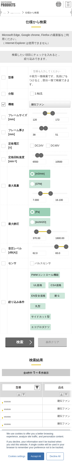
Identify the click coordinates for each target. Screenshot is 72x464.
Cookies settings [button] (16, 456)
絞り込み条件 (16, 302)
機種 (11, 104)
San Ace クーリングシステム (30, 12)
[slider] (45, 113)
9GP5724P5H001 (14, 416)
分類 (11, 93)
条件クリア (52, 342)
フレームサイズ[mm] (17, 117)
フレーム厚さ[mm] (16, 132)
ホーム (6, 12)
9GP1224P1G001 (14, 400)
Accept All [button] (36, 456)
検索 (19, 342)
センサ (12, 263)
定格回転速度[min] (16, 159)
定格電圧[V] (13, 145)
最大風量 (13, 185)
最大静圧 (13, 223)
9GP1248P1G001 (14, 408)
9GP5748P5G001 (14, 423)
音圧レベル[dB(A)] (15, 250)
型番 (11, 77)
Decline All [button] (55, 456)
